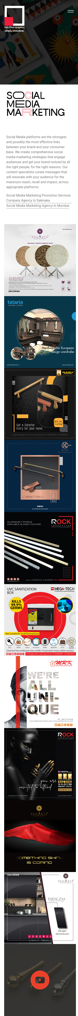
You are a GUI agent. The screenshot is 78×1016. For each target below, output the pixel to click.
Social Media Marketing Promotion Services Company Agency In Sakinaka (38, 197)
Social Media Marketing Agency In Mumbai (37, 206)
